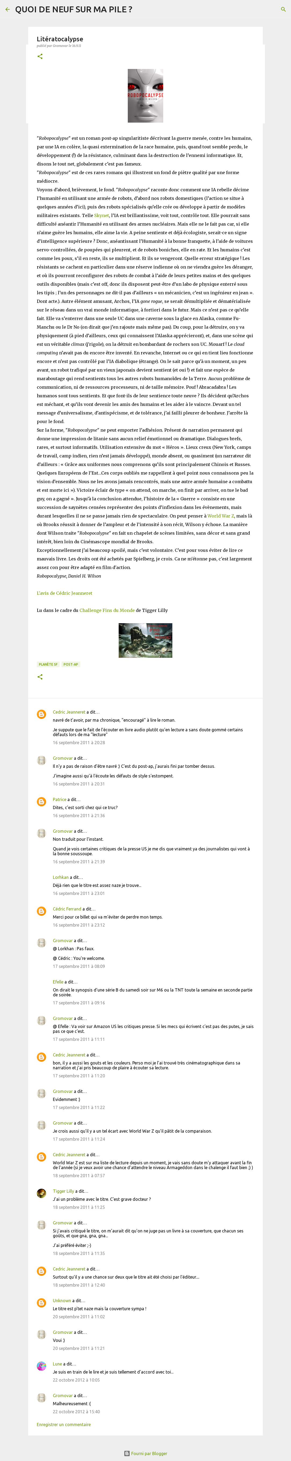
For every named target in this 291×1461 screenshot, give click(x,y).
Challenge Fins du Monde (107, 610)
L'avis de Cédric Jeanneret (64, 593)
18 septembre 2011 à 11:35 (79, 1253)
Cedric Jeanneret (69, 712)
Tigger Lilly (63, 1191)
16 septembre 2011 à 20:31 (79, 783)
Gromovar (63, 758)
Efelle (58, 981)
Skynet (101, 215)
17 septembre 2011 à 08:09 (79, 966)
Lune (57, 1363)
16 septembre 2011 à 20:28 (79, 742)
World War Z (221, 516)
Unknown (62, 1300)
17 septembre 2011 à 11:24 (79, 1139)
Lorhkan (61, 877)
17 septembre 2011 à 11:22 (79, 1107)
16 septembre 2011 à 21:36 (79, 815)
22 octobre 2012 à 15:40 (76, 1411)
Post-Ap (71, 664)
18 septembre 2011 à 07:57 (79, 1175)
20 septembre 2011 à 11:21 (79, 1348)
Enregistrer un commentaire (64, 1424)
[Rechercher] (283, 9)
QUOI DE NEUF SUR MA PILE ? (73, 9)
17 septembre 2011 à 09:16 (79, 1002)
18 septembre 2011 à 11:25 (79, 1207)
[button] (40, 56)
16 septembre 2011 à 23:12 (79, 925)
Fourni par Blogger (145, 1453)
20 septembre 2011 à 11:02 (79, 1316)
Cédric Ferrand (67, 908)
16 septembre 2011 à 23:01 (79, 893)
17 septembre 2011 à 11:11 (79, 1039)
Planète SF (48, 664)
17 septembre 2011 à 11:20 (79, 1075)
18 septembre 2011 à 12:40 (79, 1285)
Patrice (59, 799)
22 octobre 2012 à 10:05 (76, 1380)
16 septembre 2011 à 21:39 (79, 861)
